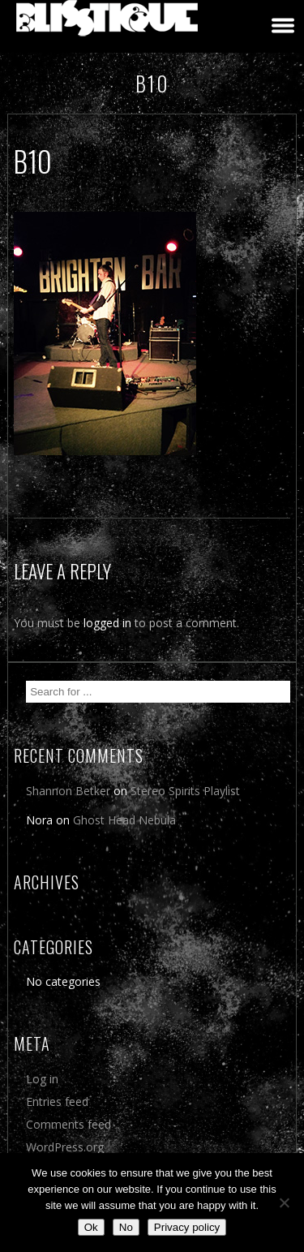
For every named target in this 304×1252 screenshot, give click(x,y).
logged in (107, 622)
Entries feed (57, 1101)
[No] (284, 1202)
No (126, 1227)
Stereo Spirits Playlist (185, 790)
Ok (91, 1227)
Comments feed (68, 1124)
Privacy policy (187, 1227)
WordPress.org (65, 1147)
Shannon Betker (68, 790)
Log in (42, 1078)
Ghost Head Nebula (124, 820)
